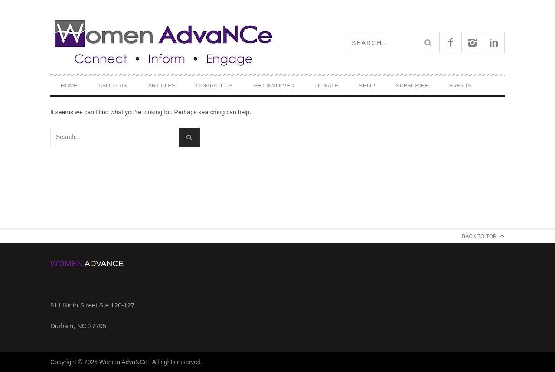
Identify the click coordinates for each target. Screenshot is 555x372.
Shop (367, 85)
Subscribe (412, 85)
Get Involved (273, 85)
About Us (112, 85)
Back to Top (479, 236)
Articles (161, 85)
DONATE (326, 85)
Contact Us (214, 85)
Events (460, 85)
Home (69, 85)
